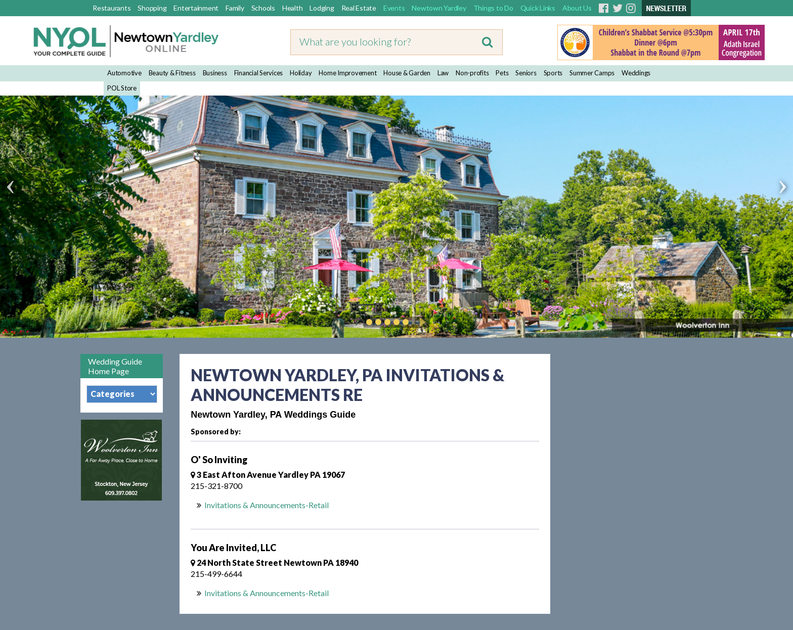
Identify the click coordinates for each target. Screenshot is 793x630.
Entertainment (195, 8)
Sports (553, 73)
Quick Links (537, 8)
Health (292, 8)
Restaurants (111, 8)
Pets (502, 73)
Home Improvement (347, 73)
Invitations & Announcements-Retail (266, 505)
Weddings (636, 73)
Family (235, 8)
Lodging (322, 8)
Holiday (301, 73)
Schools (263, 8)
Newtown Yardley (439, 8)
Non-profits (472, 73)
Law (443, 73)
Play (420, 322)
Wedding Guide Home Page (115, 366)
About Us (577, 8)
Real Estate (358, 8)
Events (394, 8)
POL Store (122, 88)
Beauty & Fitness (172, 73)
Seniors (525, 73)
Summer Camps (591, 73)
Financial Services (258, 73)
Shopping (152, 8)
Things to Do (493, 8)
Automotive (124, 73)
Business (215, 73)
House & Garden (406, 73)
